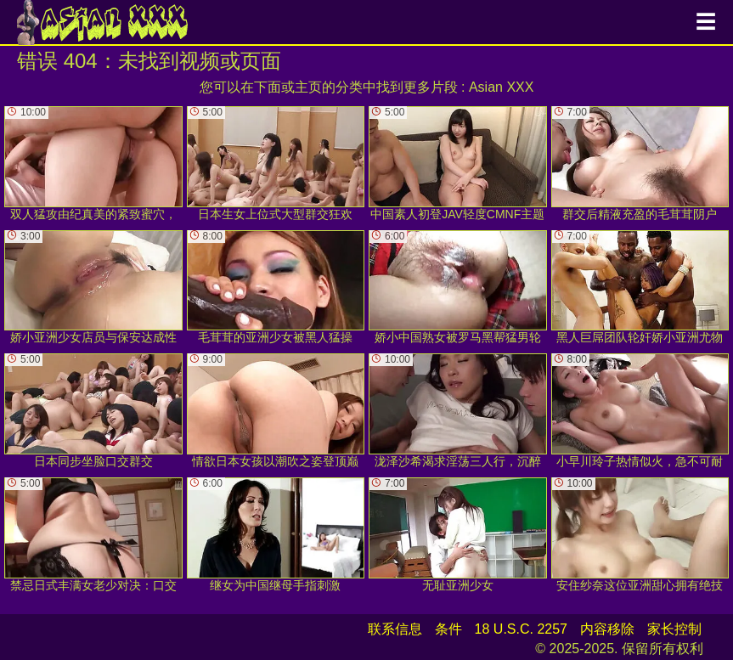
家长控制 (674, 629)
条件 (448, 629)
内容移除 (607, 629)
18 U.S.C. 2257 (521, 629)
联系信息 (395, 629)
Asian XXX (501, 87)
